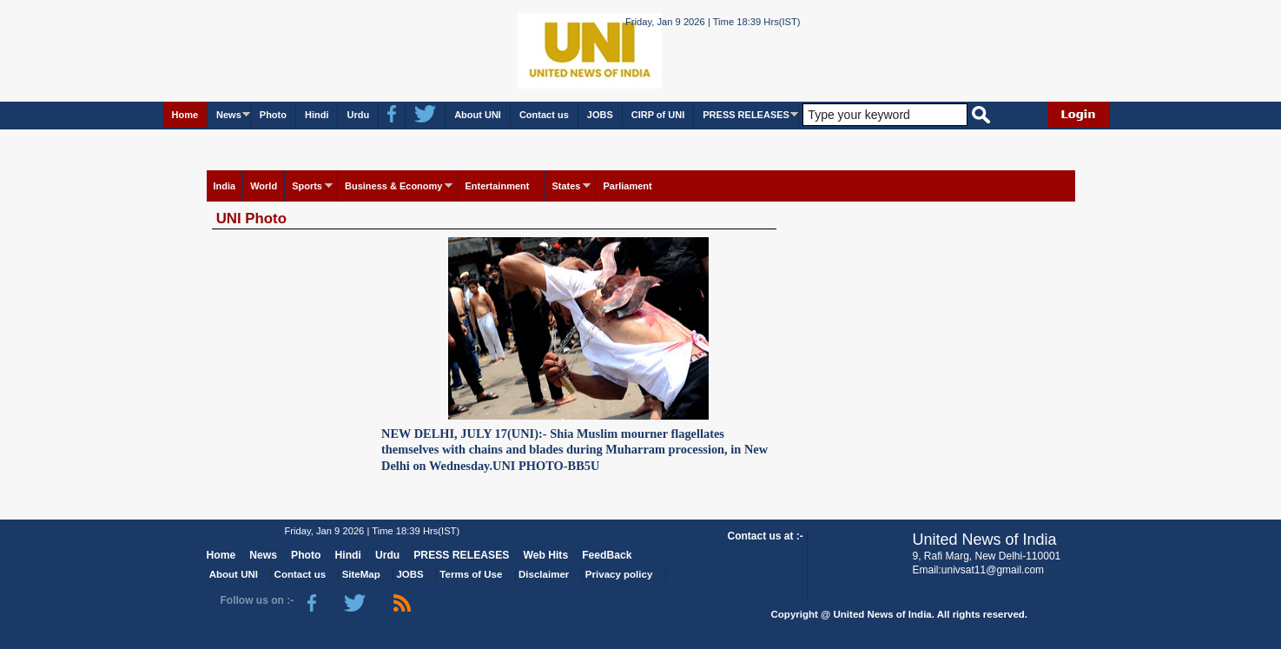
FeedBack (606, 555)
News (228, 114)
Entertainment (497, 186)
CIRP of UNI (658, 114)
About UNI (477, 114)
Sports (307, 186)
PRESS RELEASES (746, 114)
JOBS (600, 114)
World (263, 186)
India (225, 186)
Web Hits (545, 555)
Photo (273, 114)
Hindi (317, 114)
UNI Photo (251, 218)
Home (185, 114)
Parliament (627, 186)
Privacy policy (618, 574)
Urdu (358, 114)
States (565, 186)
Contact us (544, 114)
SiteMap (361, 574)
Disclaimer (543, 574)
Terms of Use (470, 574)
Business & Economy (393, 186)
